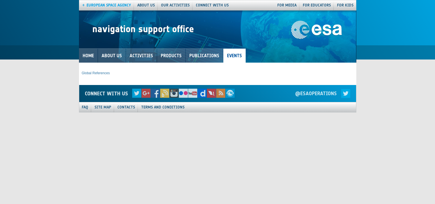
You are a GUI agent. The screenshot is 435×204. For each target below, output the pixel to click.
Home (88, 55)
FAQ (85, 107)
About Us (112, 55)
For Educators (317, 5)
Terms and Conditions (163, 107)
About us (146, 5)
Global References (96, 73)
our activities (175, 5)
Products (171, 55)
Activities (141, 55)
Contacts (126, 107)
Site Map (103, 107)
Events (234, 55)
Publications (204, 55)
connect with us (212, 5)
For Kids (345, 5)
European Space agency (109, 5)
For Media (287, 5)
